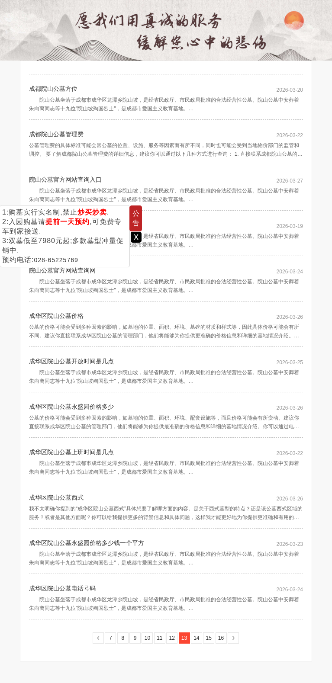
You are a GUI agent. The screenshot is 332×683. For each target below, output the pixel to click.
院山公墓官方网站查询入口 (65, 179)
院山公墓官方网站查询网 (62, 270)
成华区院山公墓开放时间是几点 (71, 361)
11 (159, 638)
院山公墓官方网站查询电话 (65, 224)
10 (147, 638)
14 (196, 638)
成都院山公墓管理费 (56, 134)
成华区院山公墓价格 (56, 315)
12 (171, 638)
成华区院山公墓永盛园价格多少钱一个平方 (86, 542)
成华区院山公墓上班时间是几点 (71, 452)
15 (209, 638)
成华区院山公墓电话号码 (62, 588)
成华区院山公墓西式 (56, 497)
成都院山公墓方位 (53, 88)
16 (221, 638)
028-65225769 (56, 260)
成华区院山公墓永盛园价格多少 (71, 406)
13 (184, 638)
